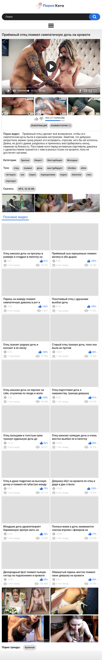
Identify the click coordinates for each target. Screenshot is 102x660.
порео (32, 174)
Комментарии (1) (61, 125)
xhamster (77, 174)
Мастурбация (54, 160)
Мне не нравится (41, 119)
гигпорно (11, 174)
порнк (63, 174)
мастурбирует (54, 168)
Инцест (38, 160)
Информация (39, 125)
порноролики (48, 174)
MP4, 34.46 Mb (26, 189)
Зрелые (25, 160)
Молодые (72, 160)
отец (16, 168)
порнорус (11, 181)
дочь (39, 168)
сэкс (89, 174)
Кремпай (29, 647)
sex (22, 174)
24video (72, 168)
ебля (83, 168)
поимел (28, 168)
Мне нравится (36, 119)
